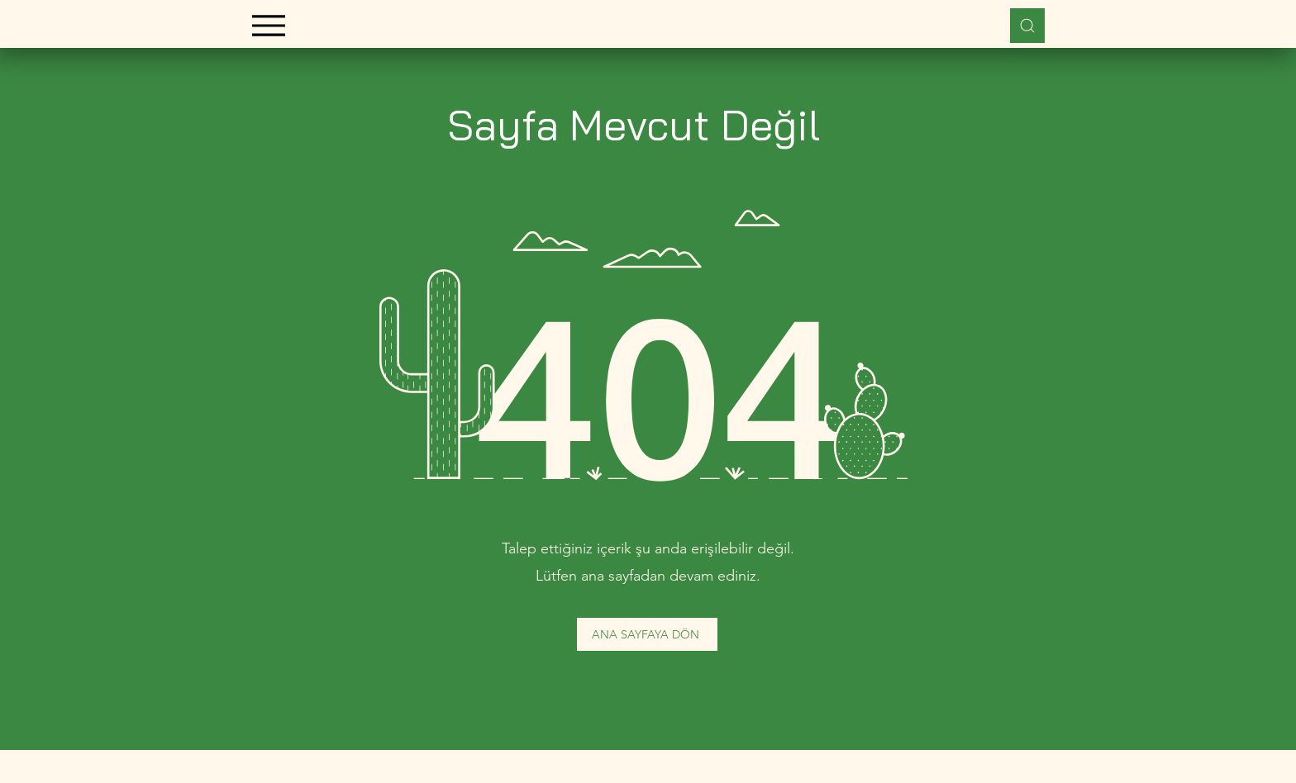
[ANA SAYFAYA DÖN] (647, 634)
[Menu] (268, 25)
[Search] (1027, 25)
